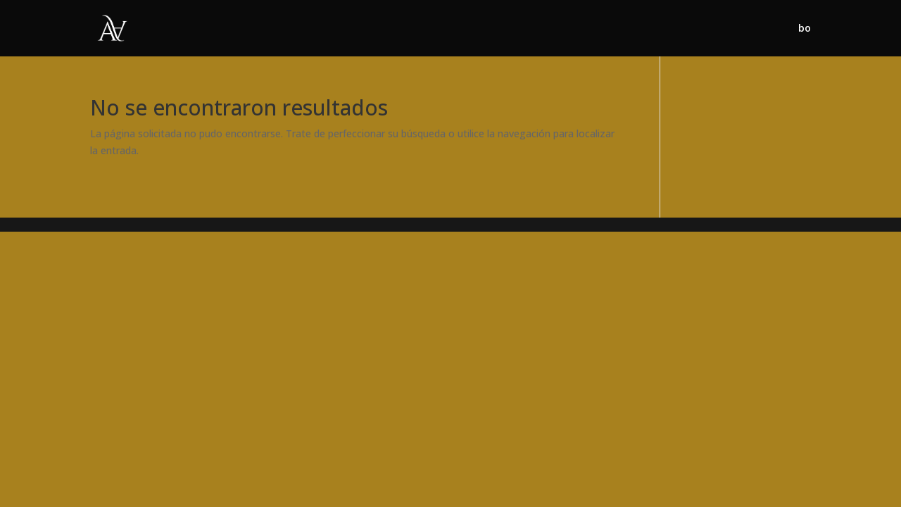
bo (804, 29)
